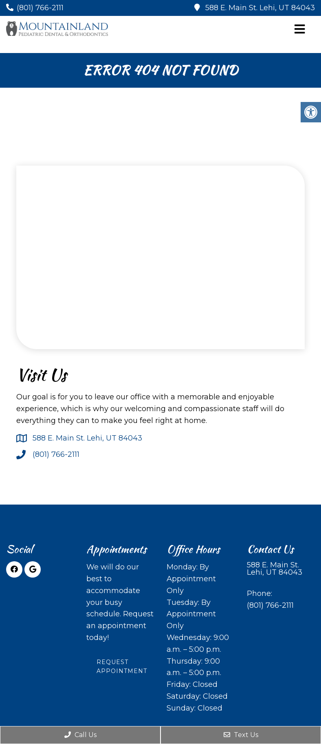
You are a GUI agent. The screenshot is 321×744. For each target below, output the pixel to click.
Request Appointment (122, 666)
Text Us (241, 735)
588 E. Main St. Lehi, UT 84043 (260, 7)
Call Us (80, 735)
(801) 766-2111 (40, 7)
